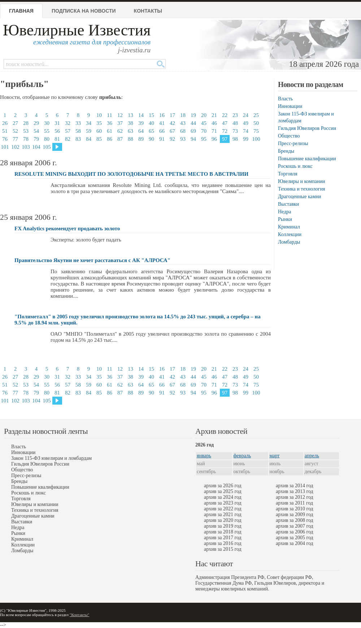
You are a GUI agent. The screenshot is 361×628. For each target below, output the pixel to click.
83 (78, 139)
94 (193, 139)
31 (57, 123)
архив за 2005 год (294, 537)
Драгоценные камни (299, 196)
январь (204, 455)
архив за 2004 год (294, 543)
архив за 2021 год (223, 514)
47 (224, 123)
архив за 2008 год (294, 520)
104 (36, 147)
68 (183, 131)
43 (183, 123)
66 (162, 131)
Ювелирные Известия (77, 30)
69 (193, 131)
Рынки (285, 219)
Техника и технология (301, 189)
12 (120, 115)
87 (120, 139)
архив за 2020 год (223, 520)
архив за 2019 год (223, 526)
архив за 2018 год (223, 532)
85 (99, 139)
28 (26, 123)
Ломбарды (289, 242)
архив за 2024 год (223, 497)
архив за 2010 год (294, 508)
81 (57, 139)
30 (46, 123)
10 (99, 115)
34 (88, 123)
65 (151, 131)
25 (256, 115)
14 (141, 115)
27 (15, 123)
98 (235, 139)
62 (120, 131)
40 (151, 123)
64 (141, 131)
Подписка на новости (84, 11)
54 (36, 131)
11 (109, 115)
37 (120, 123)
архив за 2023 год (223, 503)
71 (214, 131)
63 (130, 131)
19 (193, 115)
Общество (289, 136)
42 (172, 123)
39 (141, 123)
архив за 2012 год (294, 497)
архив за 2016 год (223, 543)
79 (36, 139)
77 (15, 139)
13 (130, 115)
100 (256, 139)
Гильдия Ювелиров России (307, 128)
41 (162, 123)
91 (162, 139)
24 (245, 115)
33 (78, 123)
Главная (21, 11)
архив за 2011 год (294, 503)
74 (245, 131)
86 (109, 139)
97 (224, 139)
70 (203, 131)
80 (46, 139)
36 (109, 123)
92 (172, 139)
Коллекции (289, 234)
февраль (242, 455)
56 (57, 131)
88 (130, 139)
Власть (285, 98)
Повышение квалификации (307, 158)
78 (26, 139)
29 (36, 123)
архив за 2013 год (294, 491)
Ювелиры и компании (301, 181)
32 (67, 123)
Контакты (148, 11)
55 (46, 131)
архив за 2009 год (294, 514)
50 (256, 123)
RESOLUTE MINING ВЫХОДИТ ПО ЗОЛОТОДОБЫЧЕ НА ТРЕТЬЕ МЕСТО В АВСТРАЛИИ (131, 174)
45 (203, 123)
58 (78, 131)
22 (224, 115)
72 (224, 131)
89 (141, 139)
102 (15, 147)
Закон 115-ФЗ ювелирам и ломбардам (51, 458)
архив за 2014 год (294, 485)
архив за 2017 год (223, 537)
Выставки (288, 204)
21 (214, 115)
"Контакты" (79, 614)
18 (183, 115)
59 (88, 131)
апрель (312, 455)
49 (245, 123)
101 (5, 147)
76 (5, 139)
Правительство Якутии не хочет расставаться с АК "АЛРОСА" (92, 260)
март (275, 455)
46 (214, 123)
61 (109, 131)
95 (203, 139)
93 (183, 139)
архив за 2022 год (223, 508)
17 (172, 115)
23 (235, 115)
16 (162, 115)
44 (193, 123)
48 (235, 123)
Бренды (286, 151)
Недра (284, 211)
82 (67, 139)
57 (67, 131)
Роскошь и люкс (295, 166)
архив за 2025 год (223, 491)
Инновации (290, 106)
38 (130, 123)
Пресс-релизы (293, 143)
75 (256, 131)
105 (47, 147)
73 (235, 131)
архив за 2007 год (294, 526)
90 (151, 139)
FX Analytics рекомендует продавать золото (67, 228)
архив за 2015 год (223, 549)
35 (99, 123)
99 (245, 139)
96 (214, 139)
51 (5, 131)
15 (151, 115)
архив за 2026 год (223, 485)
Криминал (289, 227)
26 (5, 123)
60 (99, 131)
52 (15, 131)
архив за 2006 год (294, 532)
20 (203, 115)
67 (172, 131)
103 (26, 147)
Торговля (287, 173)
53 (26, 131)
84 (88, 139)
